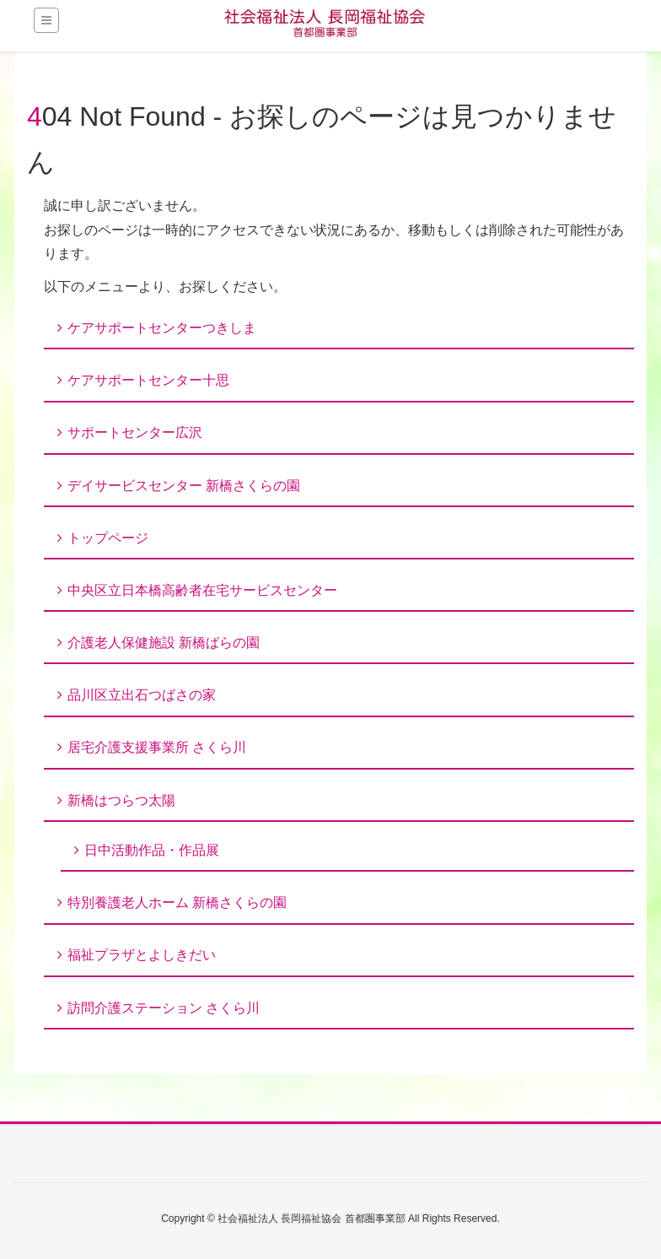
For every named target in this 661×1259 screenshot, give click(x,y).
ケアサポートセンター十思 (148, 380)
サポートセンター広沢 (134, 432)
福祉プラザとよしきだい (141, 955)
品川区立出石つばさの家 (141, 695)
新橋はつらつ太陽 (121, 800)
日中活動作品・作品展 (151, 850)
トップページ (107, 538)
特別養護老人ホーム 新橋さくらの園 (177, 902)
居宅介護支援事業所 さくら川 (156, 747)
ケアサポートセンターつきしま (161, 328)
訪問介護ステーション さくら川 (163, 1008)
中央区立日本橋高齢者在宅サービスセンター (202, 590)
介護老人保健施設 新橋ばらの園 (163, 642)
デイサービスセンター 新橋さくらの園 (183, 485)
